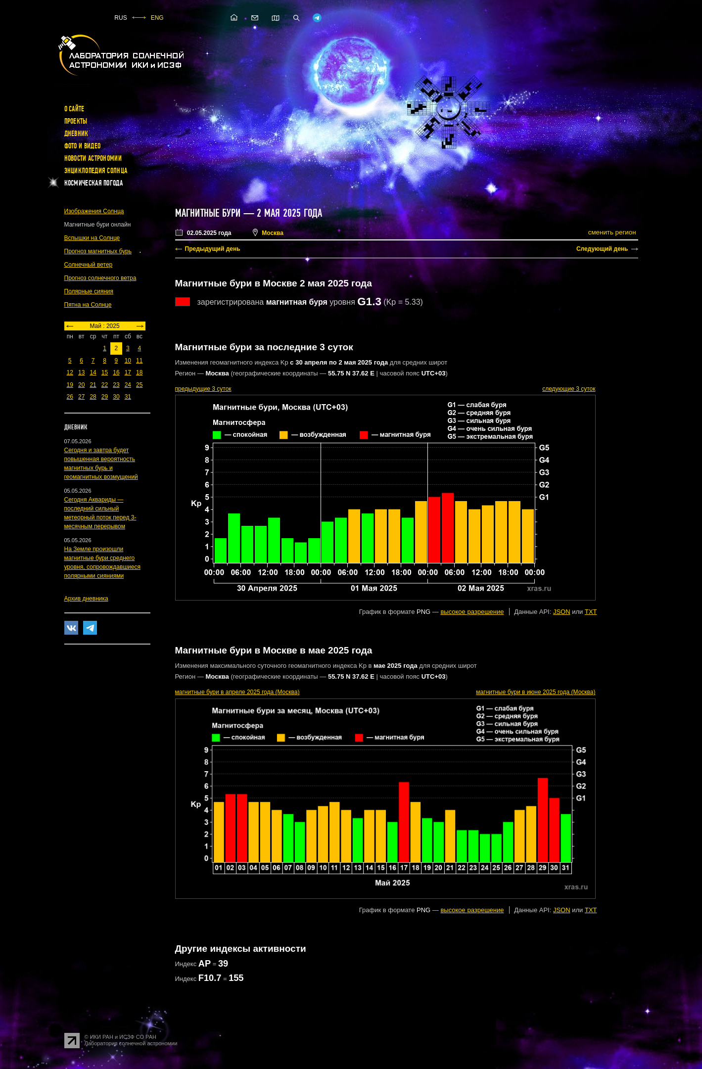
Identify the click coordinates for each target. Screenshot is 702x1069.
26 (70, 396)
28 (93, 396)
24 (128, 384)
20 (81, 384)
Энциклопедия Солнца (96, 170)
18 (139, 372)
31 (128, 396)
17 (128, 372)
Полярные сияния (89, 291)
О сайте (74, 108)
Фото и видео (82, 145)
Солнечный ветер (88, 264)
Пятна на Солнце (88, 304)
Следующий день (602, 248)
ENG (157, 17)
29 (104, 396)
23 (116, 384)
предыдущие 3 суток (203, 388)
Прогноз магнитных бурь (98, 251)
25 (139, 384)
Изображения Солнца (94, 211)
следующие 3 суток (568, 388)
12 (70, 372)
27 (81, 396)
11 (139, 360)
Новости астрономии (93, 158)
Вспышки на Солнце (92, 237)
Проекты (76, 121)
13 (81, 372)
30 (116, 396)
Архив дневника (86, 598)
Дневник (76, 133)
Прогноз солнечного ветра (100, 278)
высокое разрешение (472, 611)
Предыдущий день (212, 248)
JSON (561, 611)
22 (104, 384)
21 (93, 384)
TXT (591, 611)
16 (116, 372)
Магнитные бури (209, 213)
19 (70, 384)
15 (104, 372)
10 (128, 360)
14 (93, 372)
